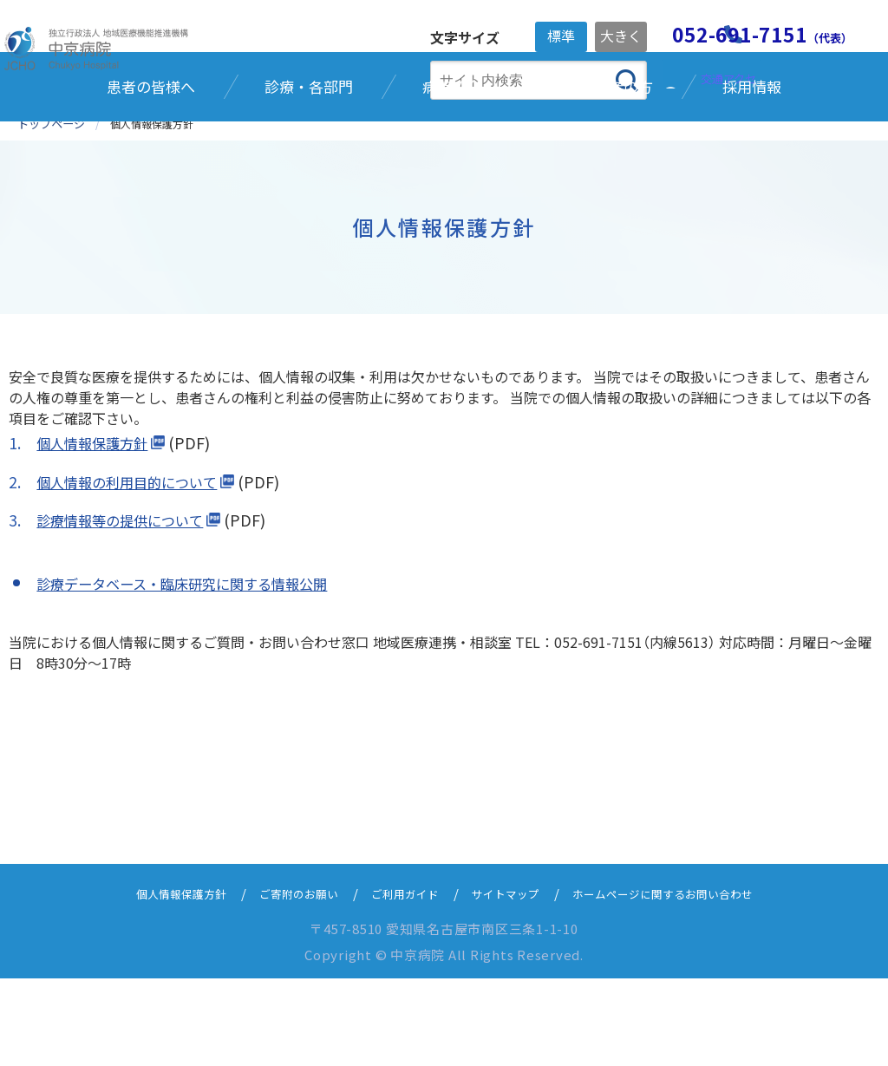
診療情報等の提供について (129, 607)
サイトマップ (510, 980)
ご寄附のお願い (281, 980)
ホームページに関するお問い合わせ (686, 980)
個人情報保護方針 (98, 530)
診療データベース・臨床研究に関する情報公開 (199, 669)
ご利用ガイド (399, 980)
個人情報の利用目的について (137, 569)
